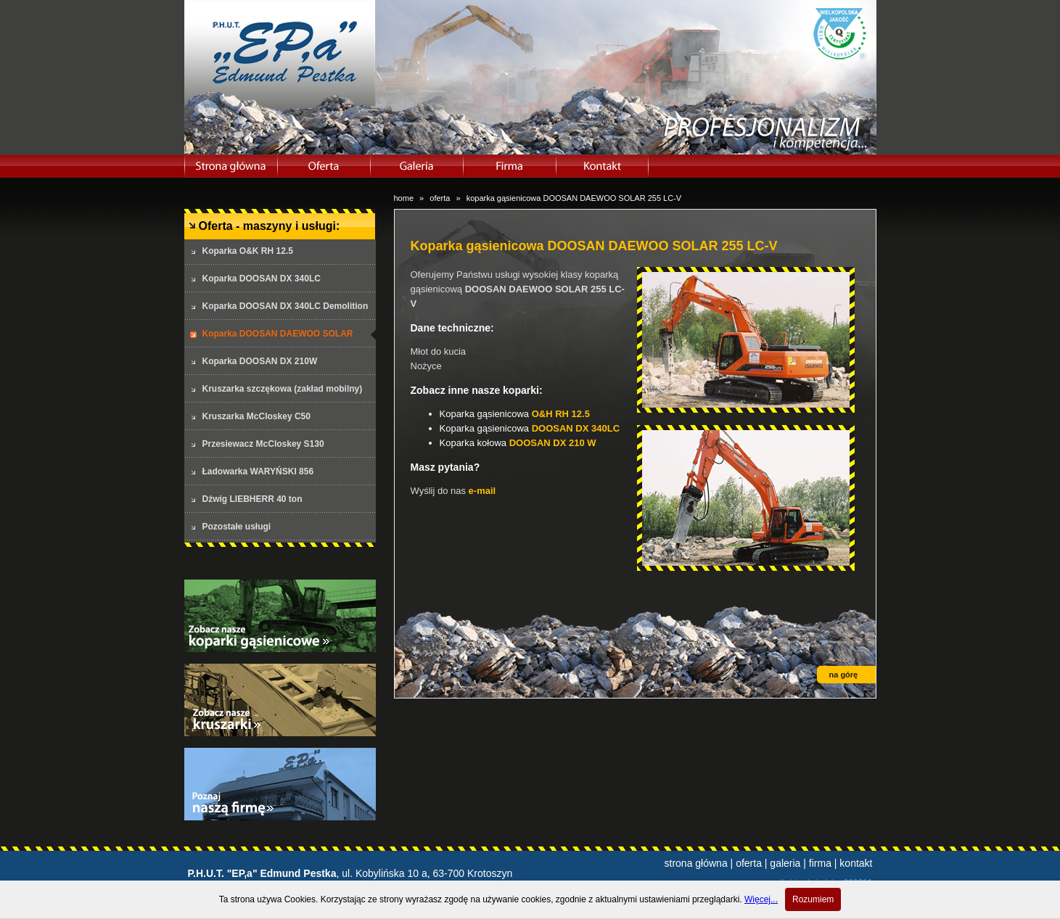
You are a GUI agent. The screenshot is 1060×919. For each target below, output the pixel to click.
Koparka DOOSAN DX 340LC (261, 278)
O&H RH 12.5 (561, 413)
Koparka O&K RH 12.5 (247, 251)
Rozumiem (813, 899)
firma (820, 863)
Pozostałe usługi (236, 527)
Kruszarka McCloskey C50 (256, 416)
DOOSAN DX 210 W (552, 442)
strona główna (696, 863)
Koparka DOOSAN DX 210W (260, 361)
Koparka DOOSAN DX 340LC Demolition (285, 306)
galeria (785, 863)
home (404, 198)
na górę (843, 674)
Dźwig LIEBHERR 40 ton (252, 499)
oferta (440, 198)
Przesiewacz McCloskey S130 (263, 444)
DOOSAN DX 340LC (576, 428)
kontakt (855, 863)
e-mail (482, 490)
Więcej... (761, 899)
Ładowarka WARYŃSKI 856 (258, 471)
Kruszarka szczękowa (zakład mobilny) (282, 389)
